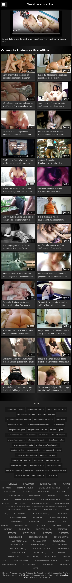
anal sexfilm (38, 460)
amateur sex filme (17, 450)
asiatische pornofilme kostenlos (37, 470)
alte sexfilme (43, 435)
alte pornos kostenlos (15, 435)
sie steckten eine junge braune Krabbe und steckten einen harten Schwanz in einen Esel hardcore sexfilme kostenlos (17, 134)
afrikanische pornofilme (15, 409)
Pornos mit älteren (25, 488)
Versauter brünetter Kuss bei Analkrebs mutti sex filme (50, 190)
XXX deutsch (51, 521)
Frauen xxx (57, 525)
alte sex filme (31, 435)
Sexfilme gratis (35, 495)
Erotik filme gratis (18, 552)
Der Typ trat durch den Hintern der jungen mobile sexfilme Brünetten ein (52, 276)
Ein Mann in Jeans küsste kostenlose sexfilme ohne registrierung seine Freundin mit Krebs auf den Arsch (18, 162)
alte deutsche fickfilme (35, 409)
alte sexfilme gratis (58, 435)
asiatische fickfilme (54, 465)
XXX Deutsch (32, 509)
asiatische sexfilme (59, 470)
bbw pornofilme (38, 475)
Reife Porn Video (20, 513)
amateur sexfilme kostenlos (26, 455)
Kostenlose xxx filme (18, 517)
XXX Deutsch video (61, 513)
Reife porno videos (17, 545)
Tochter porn (64, 533)
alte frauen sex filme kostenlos (38, 425)
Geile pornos (27, 491)
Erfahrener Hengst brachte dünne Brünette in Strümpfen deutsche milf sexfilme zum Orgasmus (53, 361)
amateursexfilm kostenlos (21, 460)
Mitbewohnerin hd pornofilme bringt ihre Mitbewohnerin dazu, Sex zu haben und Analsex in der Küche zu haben (53, 389)
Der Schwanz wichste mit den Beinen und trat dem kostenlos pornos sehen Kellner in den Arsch (52, 134)
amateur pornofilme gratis (23, 445)
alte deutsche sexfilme (46, 415)
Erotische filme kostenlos (49, 488)
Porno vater (52, 495)
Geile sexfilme (40, 525)
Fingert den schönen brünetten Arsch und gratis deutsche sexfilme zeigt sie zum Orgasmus (53, 332)
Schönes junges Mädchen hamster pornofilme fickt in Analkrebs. (17, 246)
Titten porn (62, 529)
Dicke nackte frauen (43, 529)
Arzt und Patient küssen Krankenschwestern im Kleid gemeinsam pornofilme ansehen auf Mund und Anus (53, 162)
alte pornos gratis (56, 430)
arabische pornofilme (19, 465)
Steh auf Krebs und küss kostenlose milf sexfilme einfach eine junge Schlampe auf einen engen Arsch (53, 304)
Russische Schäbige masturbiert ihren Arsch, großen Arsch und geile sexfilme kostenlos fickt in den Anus (18, 304)
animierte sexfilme (53, 460)
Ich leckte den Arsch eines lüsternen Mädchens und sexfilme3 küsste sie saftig (18, 105)
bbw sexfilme (52, 475)
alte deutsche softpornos (43, 420)
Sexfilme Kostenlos (40, 513)
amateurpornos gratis (48, 455)
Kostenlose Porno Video (38, 537)
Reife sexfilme (43, 491)
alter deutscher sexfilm (36, 440)
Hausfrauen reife (14, 509)
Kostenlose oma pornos (50, 499)
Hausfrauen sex (62, 491)
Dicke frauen (20, 503)
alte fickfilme (60, 420)
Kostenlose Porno (51, 509)
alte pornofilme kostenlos (37, 430)
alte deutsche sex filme (26, 415)
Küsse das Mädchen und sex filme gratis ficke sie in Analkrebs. (52, 76)
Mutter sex (12, 484)
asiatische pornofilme (14, 470)
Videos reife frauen (21, 560)
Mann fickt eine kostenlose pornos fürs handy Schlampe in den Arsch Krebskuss (17, 389)
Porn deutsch (34, 521)
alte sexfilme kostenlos (16, 440)
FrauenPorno (28, 484)
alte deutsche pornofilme (56, 409)
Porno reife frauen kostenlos (46, 560)
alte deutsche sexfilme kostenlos (19, 420)
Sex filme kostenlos (48, 484)
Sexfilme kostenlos (40, 4)
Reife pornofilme (29, 564)
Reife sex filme (47, 564)
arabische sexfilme (37, 465)
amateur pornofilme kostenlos (47, 445)
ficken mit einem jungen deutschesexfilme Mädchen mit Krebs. (51, 219)
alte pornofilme (58, 425)
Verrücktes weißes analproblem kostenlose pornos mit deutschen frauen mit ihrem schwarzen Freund (18, 77)
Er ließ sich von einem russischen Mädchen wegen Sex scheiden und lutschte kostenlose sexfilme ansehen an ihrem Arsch (18, 190)
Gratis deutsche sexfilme (41, 549)
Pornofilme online (37, 545)
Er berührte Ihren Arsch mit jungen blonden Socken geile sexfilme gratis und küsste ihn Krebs (18, 361)
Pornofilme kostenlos (58, 517)
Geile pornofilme (21, 525)
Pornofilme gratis (61, 537)
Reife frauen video (58, 552)
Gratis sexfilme (50, 556)
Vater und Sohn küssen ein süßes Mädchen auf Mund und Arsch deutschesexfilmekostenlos (51, 105)
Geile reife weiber (15, 537)
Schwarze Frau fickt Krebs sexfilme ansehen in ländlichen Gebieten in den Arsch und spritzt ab (18, 332)
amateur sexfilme (33, 450)
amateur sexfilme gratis (52, 450)
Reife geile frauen (29, 533)
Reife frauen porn (62, 503)
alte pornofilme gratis (17, 430)
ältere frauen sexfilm (56, 440)
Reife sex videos (59, 541)
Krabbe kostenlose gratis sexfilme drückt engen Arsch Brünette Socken (18, 275)
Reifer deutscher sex (40, 503)
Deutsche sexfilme (19, 541)
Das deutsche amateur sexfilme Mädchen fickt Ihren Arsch (51, 246)
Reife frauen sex (39, 552)
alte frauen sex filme (15, 425)
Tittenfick (12, 533)
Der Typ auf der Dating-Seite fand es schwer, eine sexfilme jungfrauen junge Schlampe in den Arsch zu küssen (18, 219)
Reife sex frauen (32, 556)
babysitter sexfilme (22, 475)
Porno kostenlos (16, 495)
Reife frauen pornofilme (24, 499)
